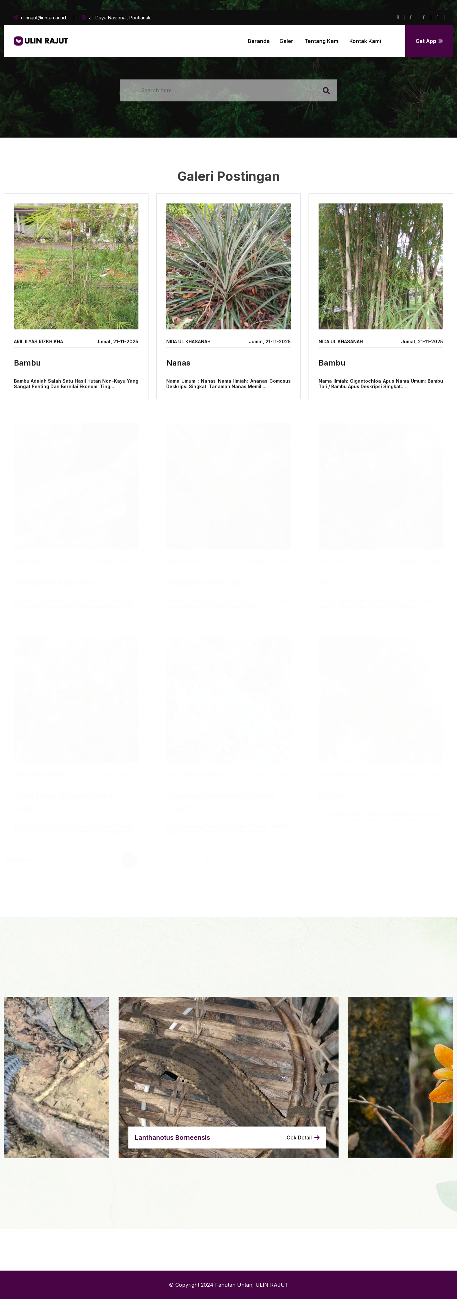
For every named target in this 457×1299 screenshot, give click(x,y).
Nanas (178, 363)
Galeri (287, 41)
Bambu (27, 363)
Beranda (259, 41)
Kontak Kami (365, 41)
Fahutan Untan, (234, 1285)
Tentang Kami (322, 41)
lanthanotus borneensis (172, 1137)
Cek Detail (303, 1137)
